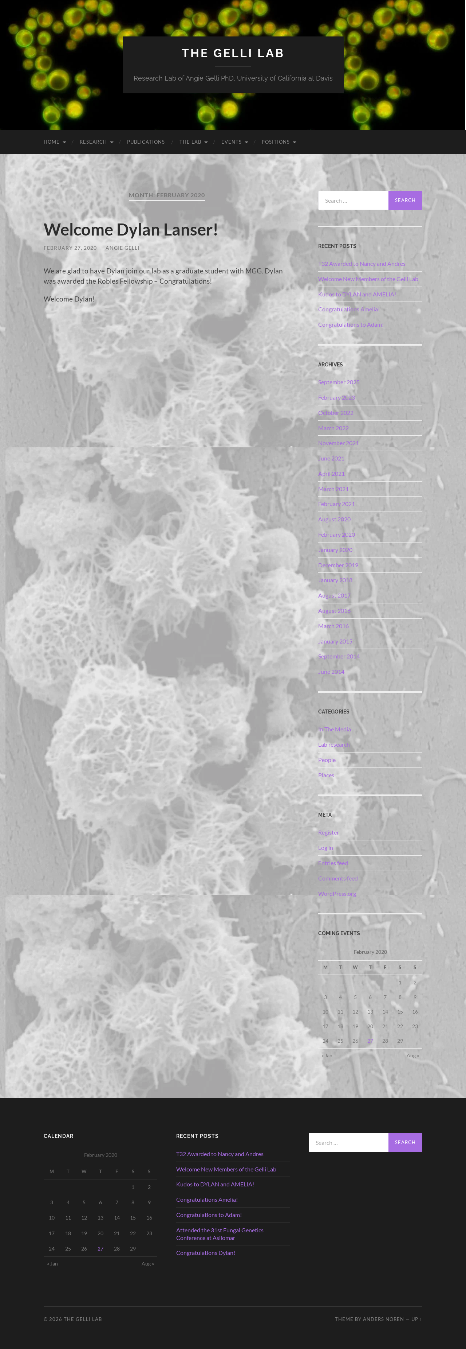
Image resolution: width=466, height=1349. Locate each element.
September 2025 (339, 381)
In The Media (334, 729)
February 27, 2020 (70, 248)
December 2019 (338, 564)
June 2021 (331, 458)
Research (93, 142)
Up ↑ (416, 1319)
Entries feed (333, 862)
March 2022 (333, 427)
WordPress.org (337, 893)
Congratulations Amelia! (349, 309)
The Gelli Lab (233, 53)
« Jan (326, 1055)
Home (52, 142)
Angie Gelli (122, 248)
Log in (325, 847)
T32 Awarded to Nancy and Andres (362, 263)
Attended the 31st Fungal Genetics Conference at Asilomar (220, 1233)
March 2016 (333, 625)
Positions (276, 142)
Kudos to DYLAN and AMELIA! (357, 294)
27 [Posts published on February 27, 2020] (370, 1041)
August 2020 (334, 519)
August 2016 (334, 610)
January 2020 (335, 549)
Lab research (334, 744)
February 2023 (336, 397)
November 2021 (338, 442)
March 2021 (333, 488)
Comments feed (338, 878)
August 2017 (334, 595)
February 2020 (336, 534)
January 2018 (335, 579)
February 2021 (336, 503)
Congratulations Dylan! (205, 1252)
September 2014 (339, 656)
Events (231, 142)
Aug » (413, 1055)
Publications (146, 142)
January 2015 (335, 641)
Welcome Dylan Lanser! (131, 229)
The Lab (190, 142)
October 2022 (336, 412)
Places (326, 774)
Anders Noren (383, 1319)
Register (328, 832)
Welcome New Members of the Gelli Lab (368, 278)
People (327, 759)
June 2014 (331, 671)
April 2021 (331, 473)
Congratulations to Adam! (351, 324)
